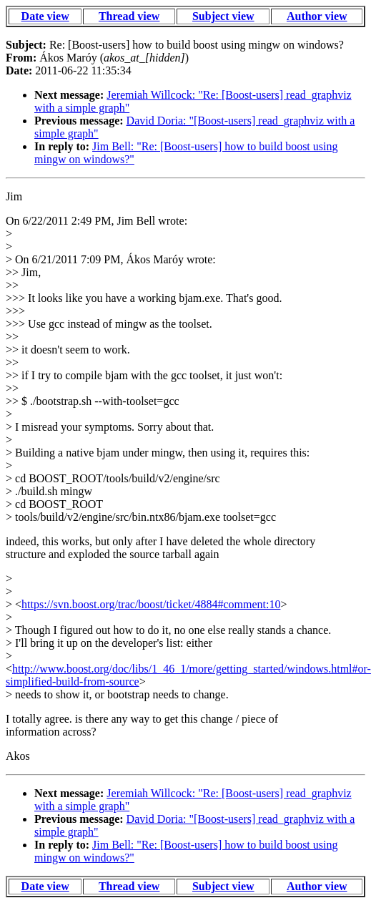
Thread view (129, 16)
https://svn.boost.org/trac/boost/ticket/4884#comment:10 (150, 604)
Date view (45, 16)
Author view (317, 16)
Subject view (223, 16)
